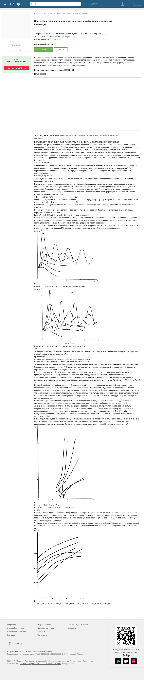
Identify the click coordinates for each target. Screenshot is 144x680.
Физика (85, 14)
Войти (134, 3)
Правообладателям (15, 628)
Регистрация (136, 5)
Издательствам (44, 625)
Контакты (11, 635)
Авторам (41, 631)
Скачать (61, 49)
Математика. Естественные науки (65, 14)
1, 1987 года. (55, 39)
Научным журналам (46, 628)
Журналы (72, 628)
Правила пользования (16, 631)
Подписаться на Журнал (16, 68)
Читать (43, 49)
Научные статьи (41, 14)
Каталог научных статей (78, 625)
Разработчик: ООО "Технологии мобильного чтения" (30, 651)
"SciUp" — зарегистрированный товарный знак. (40, 664)
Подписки (93, 4)
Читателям (42, 635)
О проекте (11, 625)
